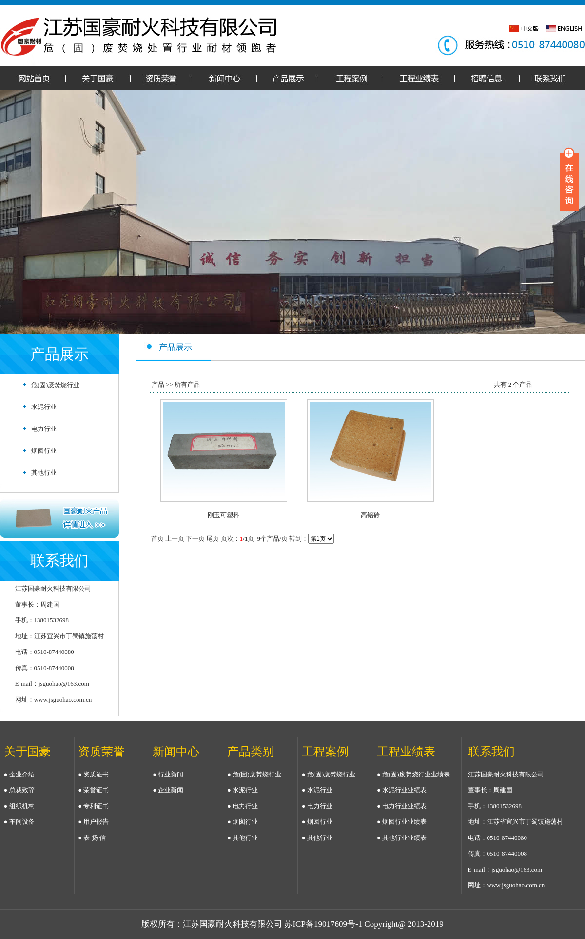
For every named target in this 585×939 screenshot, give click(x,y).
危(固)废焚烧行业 (55, 384)
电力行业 (44, 428)
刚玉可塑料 (223, 515)
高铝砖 (370, 515)
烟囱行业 (44, 450)
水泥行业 (44, 406)
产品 (158, 384)
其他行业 (44, 472)
